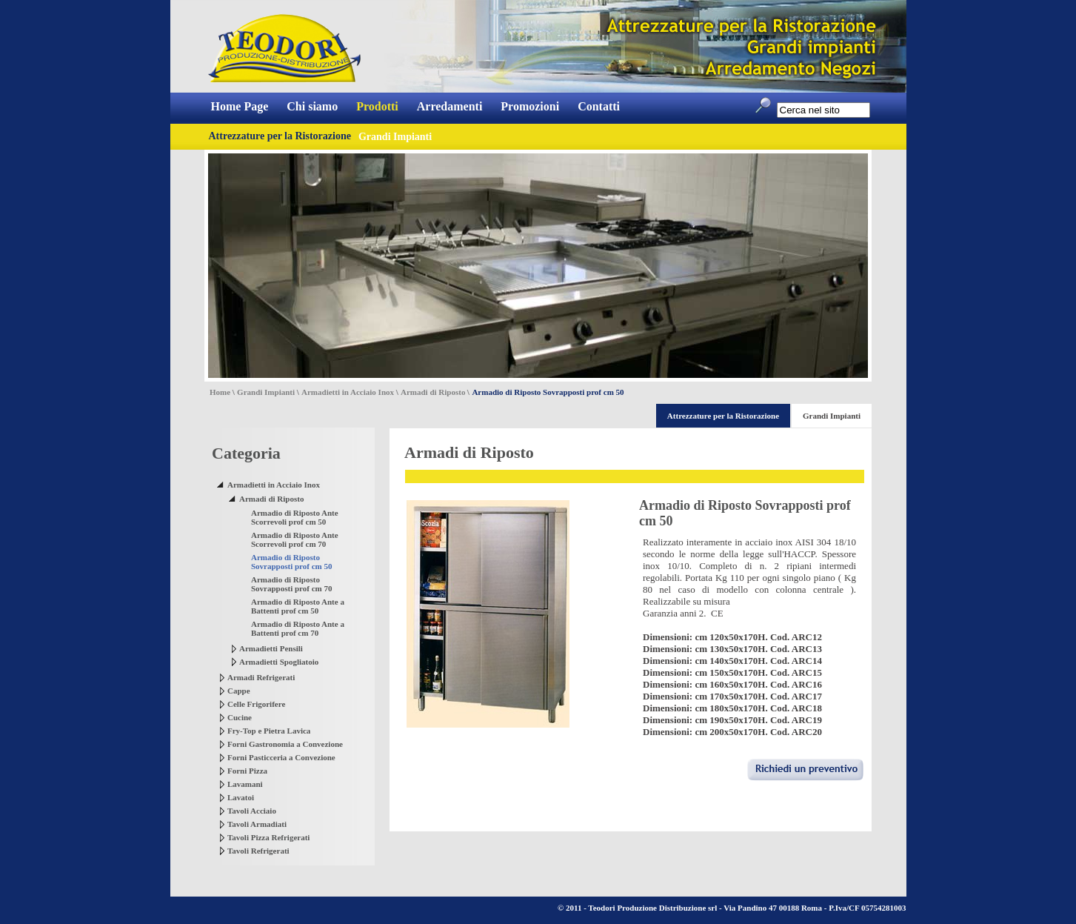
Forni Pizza (247, 770)
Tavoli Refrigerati (258, 850)
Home (220, 392)
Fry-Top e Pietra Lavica (268, 730)
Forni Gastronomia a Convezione (285, 743)
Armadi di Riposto (433, 392)
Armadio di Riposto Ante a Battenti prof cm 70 (297, 628)
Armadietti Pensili (271, 648)
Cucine (239, 717)
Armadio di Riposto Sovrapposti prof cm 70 (292, 584)
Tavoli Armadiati (257, 824)
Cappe (238, 690)
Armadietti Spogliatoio (278, 661)
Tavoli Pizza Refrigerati (268, 837)
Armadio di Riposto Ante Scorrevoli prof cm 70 (294, 539)
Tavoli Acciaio (251, 810)
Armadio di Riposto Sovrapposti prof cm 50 (292, 562)
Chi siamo (312, 106)
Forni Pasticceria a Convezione (281, 757)
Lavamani (245, 784)
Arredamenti (450, 106)
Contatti (599, 106)
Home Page (240, 106)
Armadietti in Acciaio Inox (347, 392)
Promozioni (530, 106)
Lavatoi (240, 797)
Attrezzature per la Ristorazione (280, 136)
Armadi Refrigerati (261, 677)
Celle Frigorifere (256, 703)
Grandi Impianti (266, 392)
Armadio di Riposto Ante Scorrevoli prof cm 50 (294, 517)
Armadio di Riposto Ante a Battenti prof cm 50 (297, 606)
